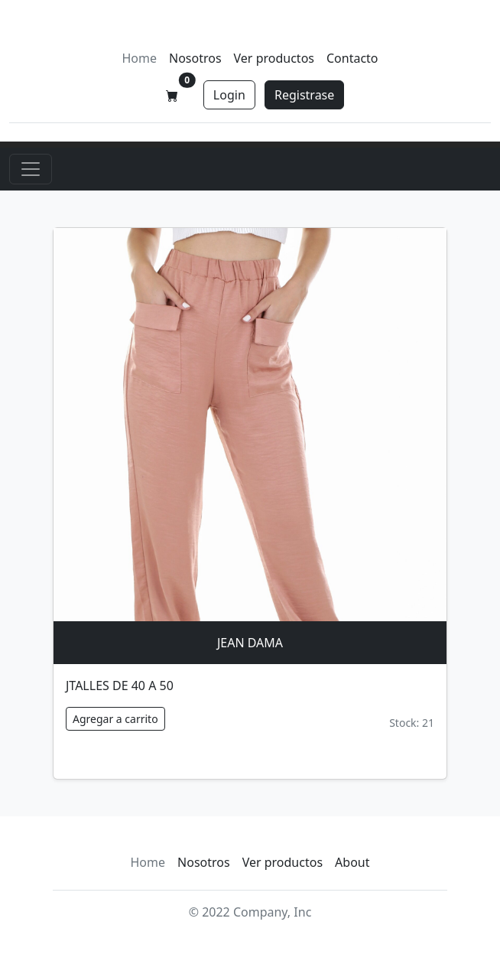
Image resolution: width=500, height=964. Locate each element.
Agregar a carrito (115, 719)
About (352, 862)
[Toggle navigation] (30, 169)
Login (229, 94)
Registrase (304, 94)
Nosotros (195, 58)
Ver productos (274, 58)
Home (139, 58)
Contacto (352, 58)
